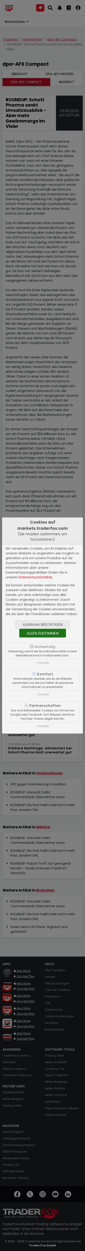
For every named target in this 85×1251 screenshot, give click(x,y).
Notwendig (45, 646)
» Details (42, 663)
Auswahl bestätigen (43, 624)
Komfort (45, 674)
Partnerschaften (45, 705)
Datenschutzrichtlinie (35, 577)
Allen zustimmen (42, 633)
